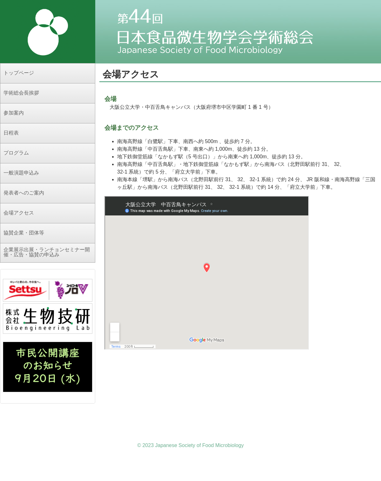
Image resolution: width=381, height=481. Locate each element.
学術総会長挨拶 (21, 93)
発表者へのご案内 (23, 192)
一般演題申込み (21, 172)
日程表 (11, 132)
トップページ (18, 73)
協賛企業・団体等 (23, 232)
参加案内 (13, 112)
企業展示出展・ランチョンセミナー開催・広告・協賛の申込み (46, 252)
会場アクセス (18, 212)
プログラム (16, 152)
